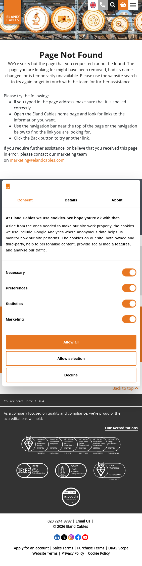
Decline (71, 375)
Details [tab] (71, 200)
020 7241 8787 (60, 521)
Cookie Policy (99, 553)
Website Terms (45, 553)
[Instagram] (71, 536)
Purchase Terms (90, 548)
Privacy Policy (73, 553)
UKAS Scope (118, 548)
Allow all (71, 342)
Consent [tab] (25, 200)
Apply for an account (31, 548)
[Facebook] (78, 536)
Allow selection (71, 358)
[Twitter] (64, 536)
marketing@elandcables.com (37, 160)
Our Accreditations (121, 427)
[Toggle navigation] (133, 5)
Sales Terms (63, 548)
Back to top (125, 388)
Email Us (83, 521)
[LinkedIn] (57, 536)
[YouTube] (85, 536)
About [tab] (117, 200)
